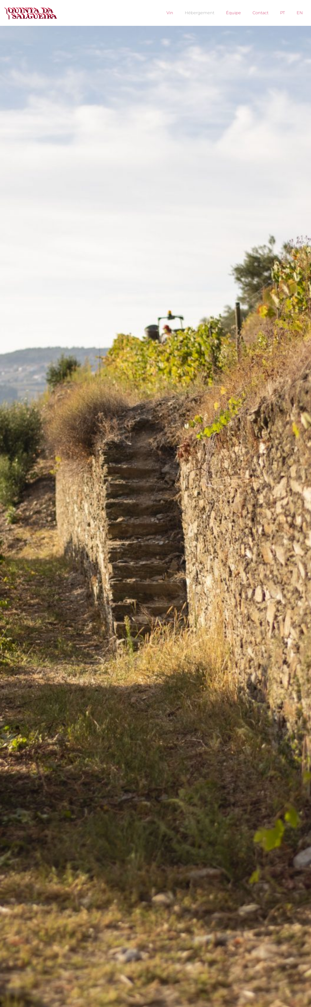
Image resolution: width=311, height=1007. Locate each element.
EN (300, 12)
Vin (169, 12)
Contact (260, 12)
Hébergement (199, 12)
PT (282, 12)
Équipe (233, 12)
